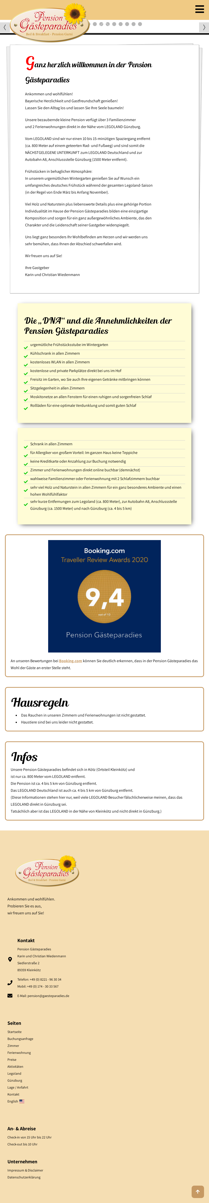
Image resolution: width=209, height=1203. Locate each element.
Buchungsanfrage (20, 1038)
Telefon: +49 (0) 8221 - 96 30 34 (39, 979)
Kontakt (13, 1094)
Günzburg (14, 1080)
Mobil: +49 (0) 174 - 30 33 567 (38, 986)
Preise (11, 1059)
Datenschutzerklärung (23, 1177)
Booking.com (70, 660)
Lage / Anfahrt (17, 1087)
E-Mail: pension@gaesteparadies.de (43, 996)
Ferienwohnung (19, 1052)
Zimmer (13, 1045)
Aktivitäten (15, 1066)
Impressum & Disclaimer (25, 1170)
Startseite (14, 1032)
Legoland (14, 1073)
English (15, 1101)
